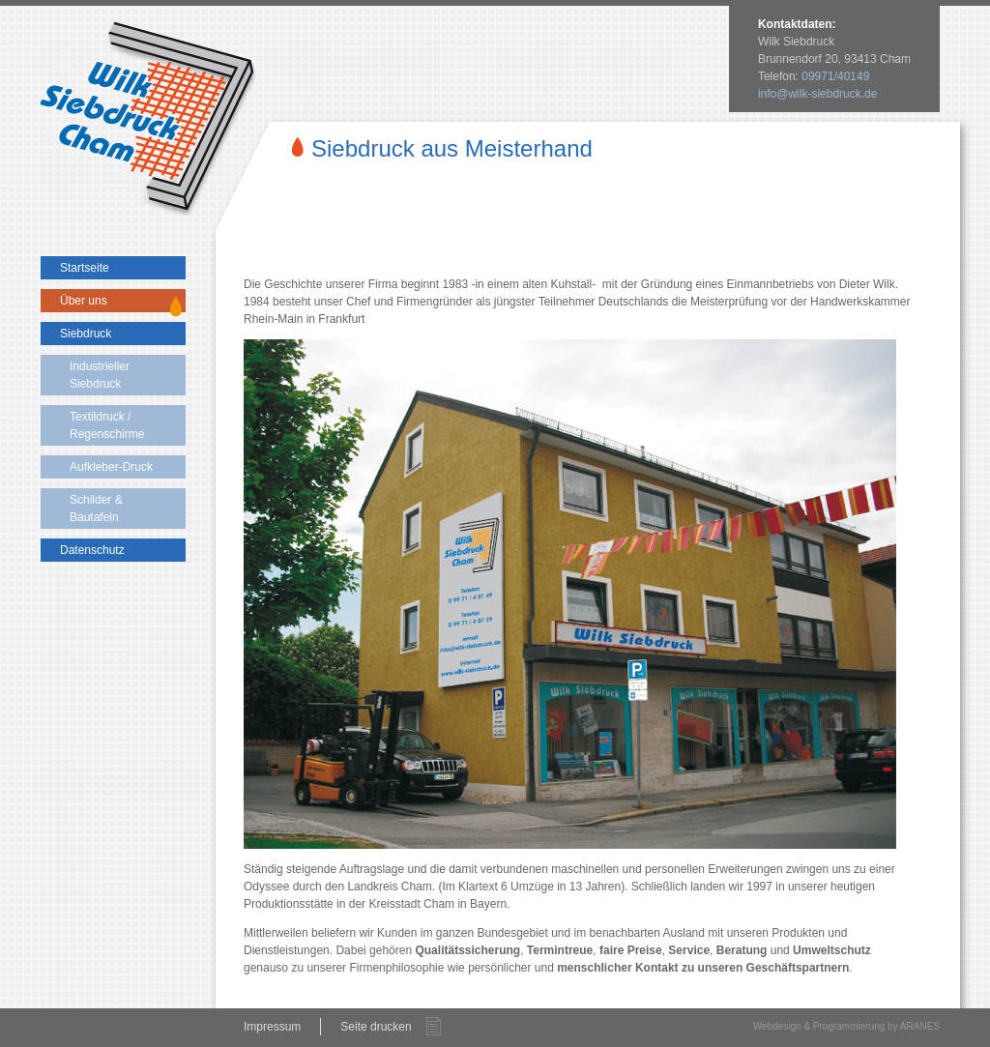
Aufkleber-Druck (111, 467)
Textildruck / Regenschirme (107, 425)
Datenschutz (92, 550)
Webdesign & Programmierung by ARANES (846, 1026)
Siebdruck (85, 333)
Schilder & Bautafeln (96, 508)
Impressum (272, 1026)
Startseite (84, 268)
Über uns (83, 300)
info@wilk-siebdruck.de (818, 94)
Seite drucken (375, 1026)
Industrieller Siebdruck (100, 375)
